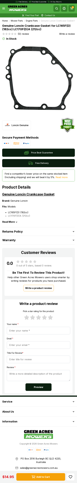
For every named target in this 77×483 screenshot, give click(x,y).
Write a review (67, 33)
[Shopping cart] (71, 8)
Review (11, 367)
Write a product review (38, 288)
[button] (64, 8)
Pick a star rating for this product (38, 311)
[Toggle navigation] (3, 8)
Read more (62, 177)
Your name (13, 324)
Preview (38, 387)
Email (10, 338)
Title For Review (15, 353)
